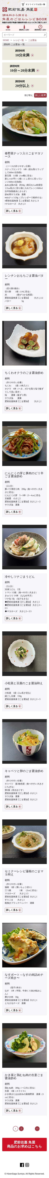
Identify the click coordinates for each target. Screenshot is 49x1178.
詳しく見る (12, 211)
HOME (8, 30)
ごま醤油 (32, 40)
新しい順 (40, 95)
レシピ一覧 (18, 40)
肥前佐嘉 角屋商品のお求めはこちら (24, 1144)
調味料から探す (24, 30)
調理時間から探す (40, 30)
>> (37, 1129)
